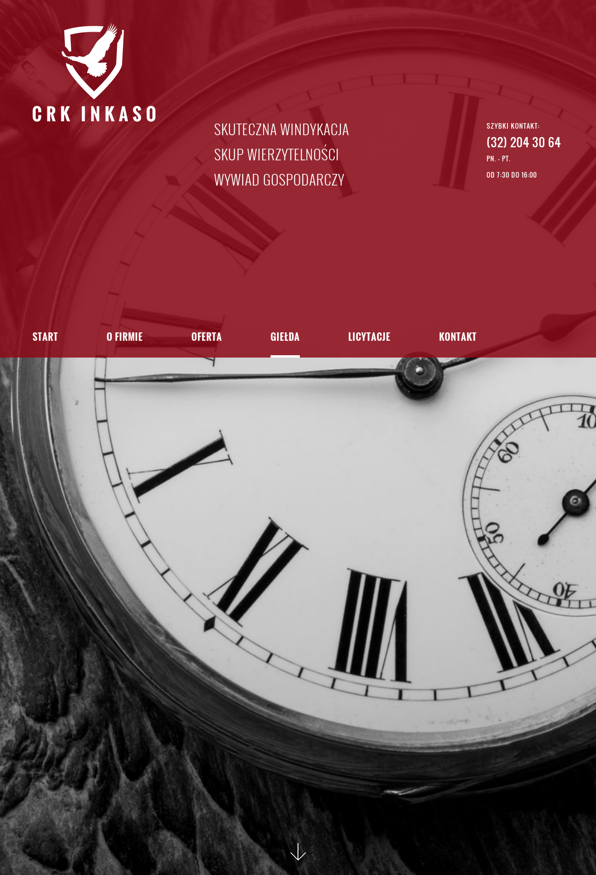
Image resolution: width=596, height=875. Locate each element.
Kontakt (458, 338)
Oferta (206, 338)
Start (45, 338)
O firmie (125, 338)
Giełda (285, 338)
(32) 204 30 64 (524, 142)
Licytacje (369, 338)
